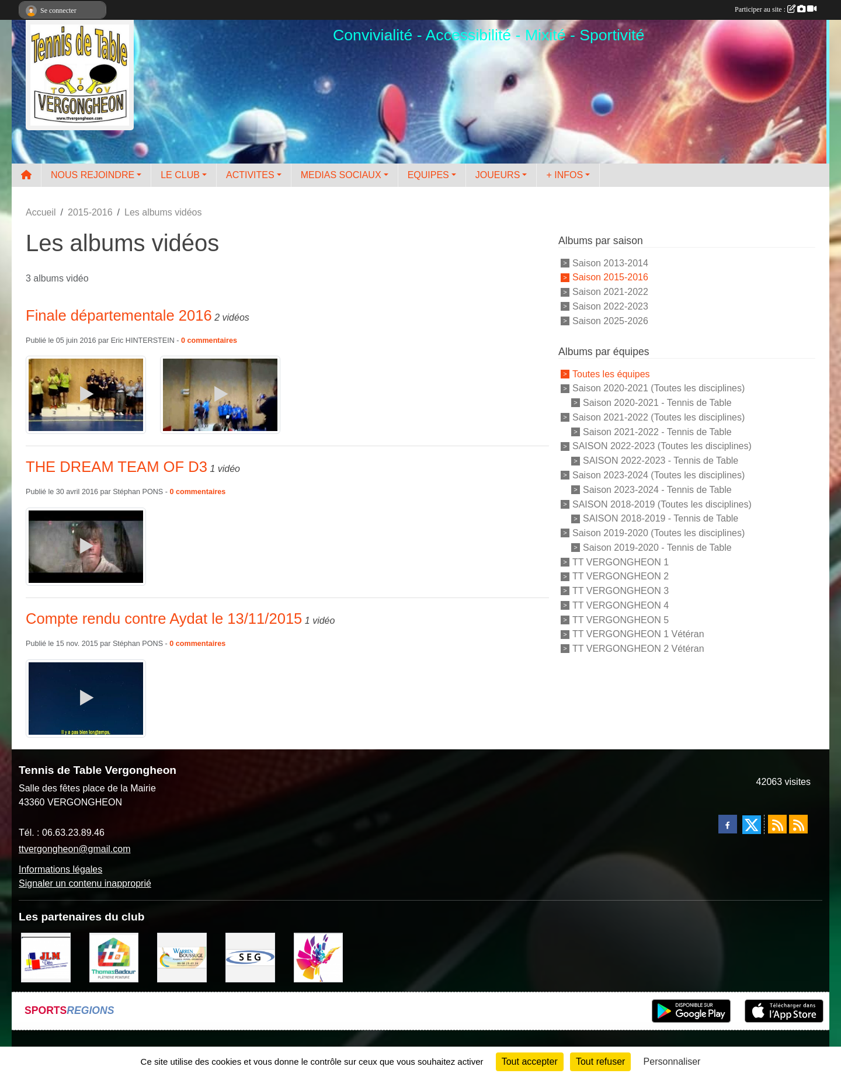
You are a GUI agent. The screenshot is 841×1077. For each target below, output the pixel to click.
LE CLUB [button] (180, 175)
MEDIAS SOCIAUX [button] (341, 175)
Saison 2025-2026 (610, 321)
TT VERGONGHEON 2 (620, 576)
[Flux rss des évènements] (798, 824)
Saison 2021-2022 (610, 292)
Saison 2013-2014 (610, 262)
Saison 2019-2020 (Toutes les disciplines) (658, 533)
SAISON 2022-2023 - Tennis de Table (660, 460)
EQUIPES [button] (428, 175)
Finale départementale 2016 (119, 315)
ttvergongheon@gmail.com (74, 849)
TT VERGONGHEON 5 (620, 619)
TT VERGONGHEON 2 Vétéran (638, 649)
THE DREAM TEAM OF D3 (116, 466)
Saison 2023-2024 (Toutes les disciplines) (658, 475)
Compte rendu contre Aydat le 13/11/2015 (164, 618)
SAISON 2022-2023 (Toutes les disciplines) (662, 446)
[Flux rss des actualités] (777, 824)
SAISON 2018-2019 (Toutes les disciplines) (662, 504)
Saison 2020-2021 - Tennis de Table (657, 403)
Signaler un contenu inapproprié (85, 883)
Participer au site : (775, 9)
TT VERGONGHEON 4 (620, 605)
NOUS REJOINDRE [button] (92, 175)
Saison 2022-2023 (610, 306)
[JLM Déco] (46, 956)
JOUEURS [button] (497, 175)
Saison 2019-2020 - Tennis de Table (657, 548)
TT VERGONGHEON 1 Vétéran (638, 634)
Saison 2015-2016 (610, 277)
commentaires (212, 340)
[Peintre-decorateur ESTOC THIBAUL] (318, 956)
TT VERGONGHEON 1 (620, 562)
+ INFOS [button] (564, 175)
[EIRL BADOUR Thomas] (114, 956)
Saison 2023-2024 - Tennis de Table (657, 490)
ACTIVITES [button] (250, 175)
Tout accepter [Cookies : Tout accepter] (530, 1061)
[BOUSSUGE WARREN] (182, 956)
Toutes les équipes (611, 373)
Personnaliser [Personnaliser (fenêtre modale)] (672, 1061)
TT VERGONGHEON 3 (620, 591)
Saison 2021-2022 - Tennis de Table (657, 431)
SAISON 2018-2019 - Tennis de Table (660, 518)
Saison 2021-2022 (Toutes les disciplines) (658, 417)
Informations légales (60, 869)
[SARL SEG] (250, 956)
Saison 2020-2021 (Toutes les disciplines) (658, 388)
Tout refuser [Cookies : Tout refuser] (600, 1061)
